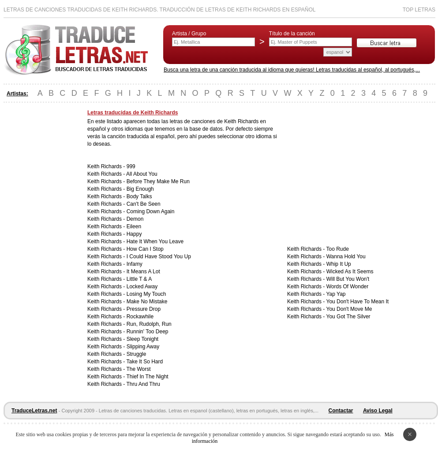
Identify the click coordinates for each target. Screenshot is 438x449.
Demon (135, 219)
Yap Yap (335, 294)
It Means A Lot (143, 271)
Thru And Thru (143, 384)
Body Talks (139, 196)
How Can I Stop (145, 249)
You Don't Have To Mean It (357, 301)
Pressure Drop (144, 309)
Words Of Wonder (347, 286)
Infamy (134, 264)
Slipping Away (143, 346)
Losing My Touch (146, 294)
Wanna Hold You (346, 256)
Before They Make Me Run (158, 181)
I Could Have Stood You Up (159, 256)
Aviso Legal (378, 410)
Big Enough (140, 189)
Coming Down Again (151, 211)
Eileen (134, 226)
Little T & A (139, 279)
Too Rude (337, 249)
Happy (134, 234)
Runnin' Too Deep (147, 331)
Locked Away (142, 286)
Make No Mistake (147, 301)
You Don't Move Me (349, 309)
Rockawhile (140, 316)
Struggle (136, 354)
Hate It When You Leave (155, 241)
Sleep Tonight (143, 339)
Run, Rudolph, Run (149, 324)
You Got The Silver (348, 316)
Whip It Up (338, 264)
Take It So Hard (144, 361)
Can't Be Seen (144, 204)
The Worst (138, 369)
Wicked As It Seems (350, 271)
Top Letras (419, 10)
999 (131, 166)
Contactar (341, 410)
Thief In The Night (147, 377)
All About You (141, 174)
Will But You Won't (347, 279)
